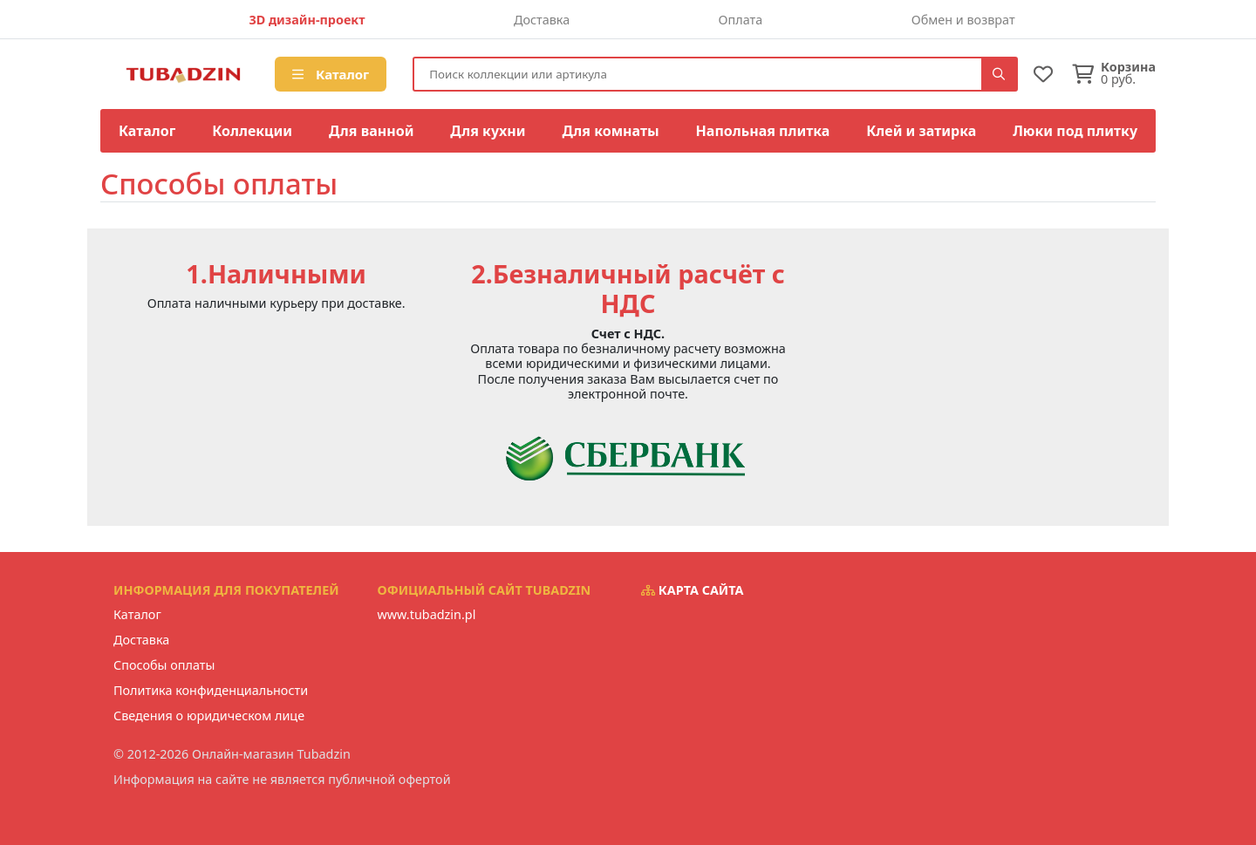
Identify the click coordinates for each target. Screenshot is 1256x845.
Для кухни (487, 130)
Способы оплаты (164, 665)
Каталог (330, 74)
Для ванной (371, 130)
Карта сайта (692, 590)
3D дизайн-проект (307, 19)
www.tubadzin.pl (427, 614)
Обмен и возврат (963, 19)
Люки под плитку (1075, 130)
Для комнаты (610, 130)
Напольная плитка (763, 130)
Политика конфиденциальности (210, 690)
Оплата (741, 19)
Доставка (542, 19)
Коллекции (252, 130)
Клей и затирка (921, 130)
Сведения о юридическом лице (208, 715)
